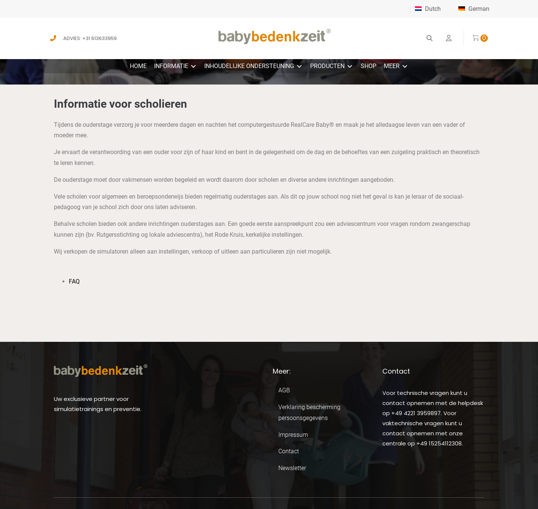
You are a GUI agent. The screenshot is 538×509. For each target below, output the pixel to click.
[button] (175, 66)
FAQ (74, 281)
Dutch (428, 8)
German (473, 8)
